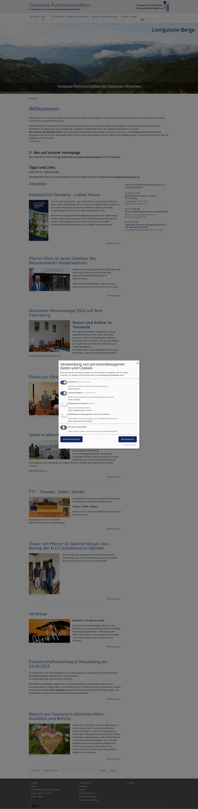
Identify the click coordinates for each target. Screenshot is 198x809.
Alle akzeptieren (127, 439)
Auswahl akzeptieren (71, 439)
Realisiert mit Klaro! (130, 445)
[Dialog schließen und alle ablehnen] (137, 362)
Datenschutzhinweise (110, 375)
